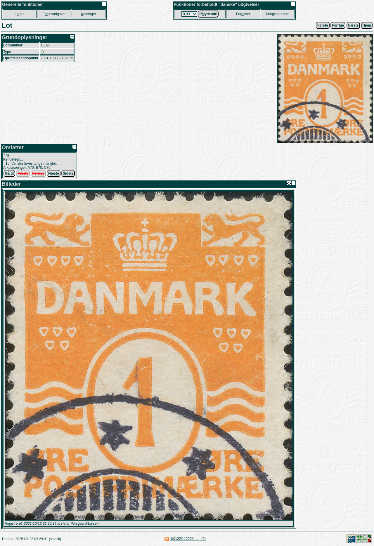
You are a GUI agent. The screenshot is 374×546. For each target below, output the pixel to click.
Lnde (19, 14)
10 (7, 163)
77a (6, 155)
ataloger (88, 14)
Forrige (38, 173)
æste (353, 25)
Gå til (9, 173)
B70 (39, 168)
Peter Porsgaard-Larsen (79, 523)
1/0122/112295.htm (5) (188, 539)
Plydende (208, 14)
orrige (338, 25)
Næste (53, 173)
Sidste (68, 173)
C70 (47, 168)
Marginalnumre (277, 14)
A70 (30, 168)
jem (367, 25)
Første (322, 25)
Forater (243, 14)
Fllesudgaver (53, 14)
